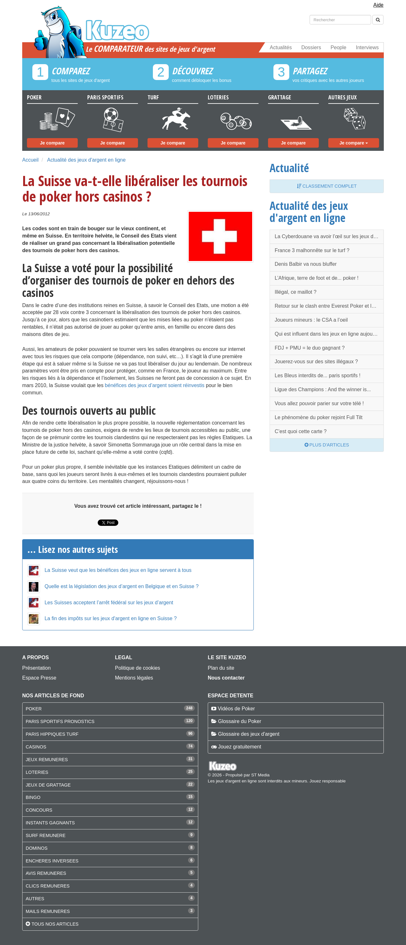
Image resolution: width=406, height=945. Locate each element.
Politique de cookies (137, 668)
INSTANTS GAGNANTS (50, 822)
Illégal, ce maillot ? (296, 292)
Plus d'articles (326, 444)
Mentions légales (134, 677)
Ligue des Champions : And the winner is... (323, 389)
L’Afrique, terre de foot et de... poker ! (316, 278)
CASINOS (36, 746)
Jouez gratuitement (239, 746)
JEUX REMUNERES (47, 759)
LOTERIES (37, 772)
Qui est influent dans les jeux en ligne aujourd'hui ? (329, 334)
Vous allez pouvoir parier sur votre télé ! (319, 403)
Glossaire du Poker (239, 721)
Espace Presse (39, 677)
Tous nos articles (54, 924)
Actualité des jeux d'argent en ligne (86, 160)
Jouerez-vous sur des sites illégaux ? (316, 361)
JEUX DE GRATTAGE (48, 785)
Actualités (281, 47)
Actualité (289, 167)
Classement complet (327, 186)
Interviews (367, 47)
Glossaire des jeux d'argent (248, 734)
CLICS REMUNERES (47, 885)
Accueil (30, 160)
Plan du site (221, 668)
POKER (34, 708)
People (338, 47)
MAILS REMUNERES (48, 911)
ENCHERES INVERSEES (52, 860)
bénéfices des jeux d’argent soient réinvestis (155, 385)
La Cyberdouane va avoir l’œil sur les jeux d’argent (329, 236)
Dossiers (311, 47)
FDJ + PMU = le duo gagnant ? (310, 348)
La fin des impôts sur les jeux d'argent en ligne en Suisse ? (110, 618)
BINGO (33, 797)
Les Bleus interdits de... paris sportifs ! (317, 375)
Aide (378, 5)
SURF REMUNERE (46, 835)
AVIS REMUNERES (46, 873)
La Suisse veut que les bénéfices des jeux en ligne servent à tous (117, 570)
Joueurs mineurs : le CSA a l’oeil (311, 320)
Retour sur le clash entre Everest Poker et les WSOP (329, 306)
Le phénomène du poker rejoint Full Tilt (319, 417)
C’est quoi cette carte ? (301, 431)
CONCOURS (39, 810)
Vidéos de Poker (236, 708)
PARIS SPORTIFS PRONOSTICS (60, 721)
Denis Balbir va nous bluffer (306, 264)
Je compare (52, 142)
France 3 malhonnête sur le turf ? (312, 250)
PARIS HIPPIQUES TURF (52, 734)
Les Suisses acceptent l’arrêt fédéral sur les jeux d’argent (108, 602)
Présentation (36, 668)
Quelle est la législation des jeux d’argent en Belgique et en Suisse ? (121, 586)
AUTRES (35, 898)
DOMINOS (37, 848)
